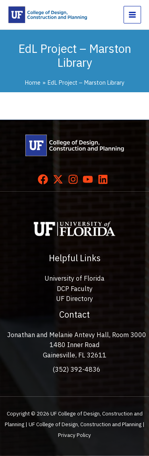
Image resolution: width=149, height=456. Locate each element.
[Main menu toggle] (132, 14)
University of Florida (74, 278)
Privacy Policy (74, 435)
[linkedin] (104, 179)
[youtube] (89, 179)
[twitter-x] (59, 179)
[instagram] (74, 179)
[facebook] (44, 179)
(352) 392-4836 (76, 369)
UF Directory (74, 298)
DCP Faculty (75, 288)
